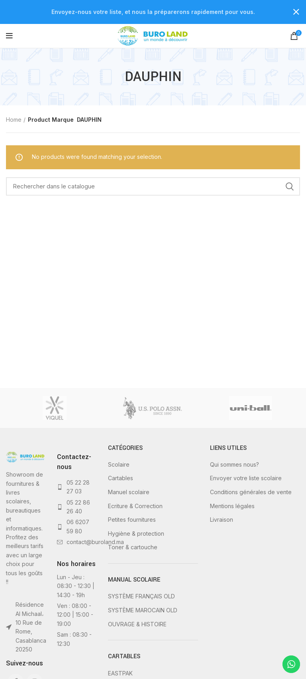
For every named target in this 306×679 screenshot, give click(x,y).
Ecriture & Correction (135, 504)
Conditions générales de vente (251, 491)
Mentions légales (232, 504)
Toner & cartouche (132, 546)
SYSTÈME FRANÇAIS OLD (141, 595)
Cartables (120, 477)
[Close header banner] (296, 12)
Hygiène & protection (136, 532)
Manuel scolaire (128, 491)
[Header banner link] (141, 12)
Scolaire (118, 463)
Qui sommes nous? (234, 463)
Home (14, 118)
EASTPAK (120, 672)
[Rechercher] (153, 185)
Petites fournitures (132, 518)
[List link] (76, 486)
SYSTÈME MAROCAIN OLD (142, 609)
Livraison (221, 518)
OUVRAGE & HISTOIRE (137, 623)
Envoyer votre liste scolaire (246, 477)
